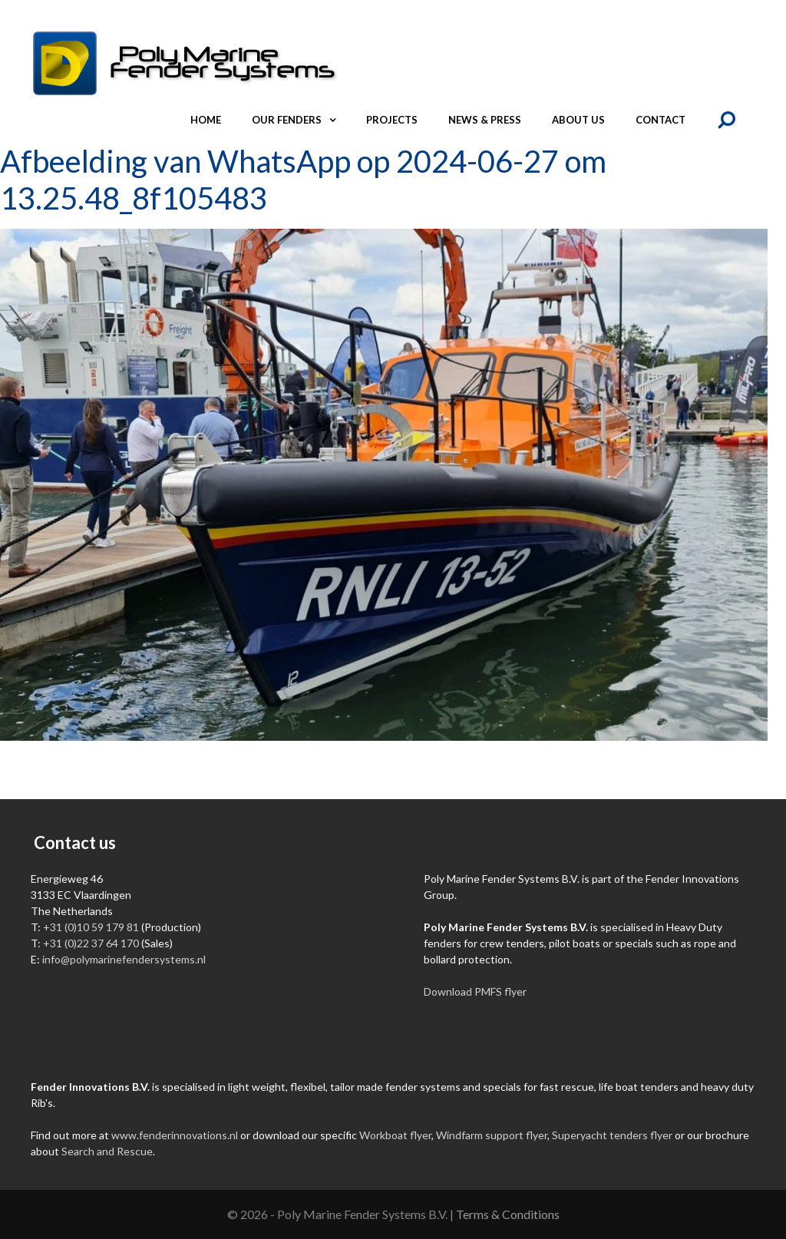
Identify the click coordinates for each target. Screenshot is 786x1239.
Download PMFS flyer (475, 991)
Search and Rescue (107, 1151)
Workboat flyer (395, 1135)
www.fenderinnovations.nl (174, 1135)
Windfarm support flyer (491, 1135)
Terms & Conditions (508, 1214)
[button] (336, 120)
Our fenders (301, 120)
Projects (392, 120)
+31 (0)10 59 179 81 (91, 926)
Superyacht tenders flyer (612, 1135)
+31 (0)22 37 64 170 (91, 943)
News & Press (484, 120)
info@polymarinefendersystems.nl (124, 959)
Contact (660, 120)
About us (578, 120)
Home (205, 120)
